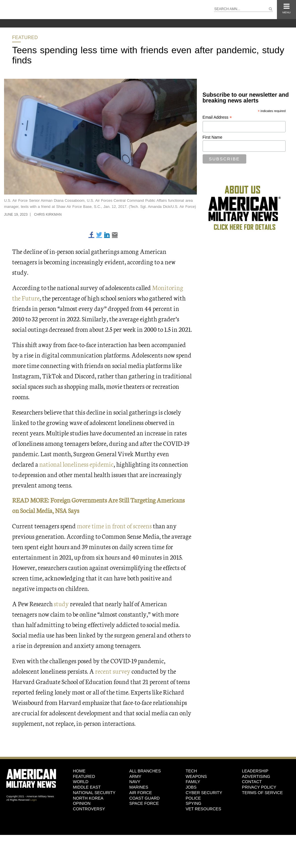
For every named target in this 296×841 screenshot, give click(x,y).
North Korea (88, 798)
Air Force (140, 792)
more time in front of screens (114, 525)
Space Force (144, 803)
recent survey (112, 670)
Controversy (89, 809)
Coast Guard (144, 798)
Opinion (81, 803)
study (61, 603)
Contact (252, 781)
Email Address (217, 117)
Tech (191, 771)
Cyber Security (204, 792)
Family (193, 781)
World (80, 781)
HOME (79, 771)
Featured (25, 37)
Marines (138, 787)
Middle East (87, 787)
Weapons (196, 776)
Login (33, 799)
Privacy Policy (259, 787)
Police (193, 798)
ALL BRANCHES (145, 771)
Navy (134, 781)
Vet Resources (203, 809)
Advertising (256, 776)
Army (135, 776)
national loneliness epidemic (76, 463)
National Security (94, 792)
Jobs (191, 787)
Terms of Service (262, 792)
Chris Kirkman (48, 214)
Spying (193, 803)
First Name (212, 137)
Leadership (255, 771)
